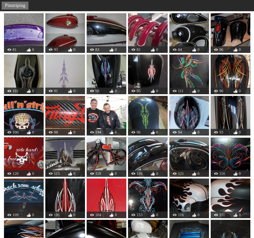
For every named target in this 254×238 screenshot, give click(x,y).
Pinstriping (15, 5)
